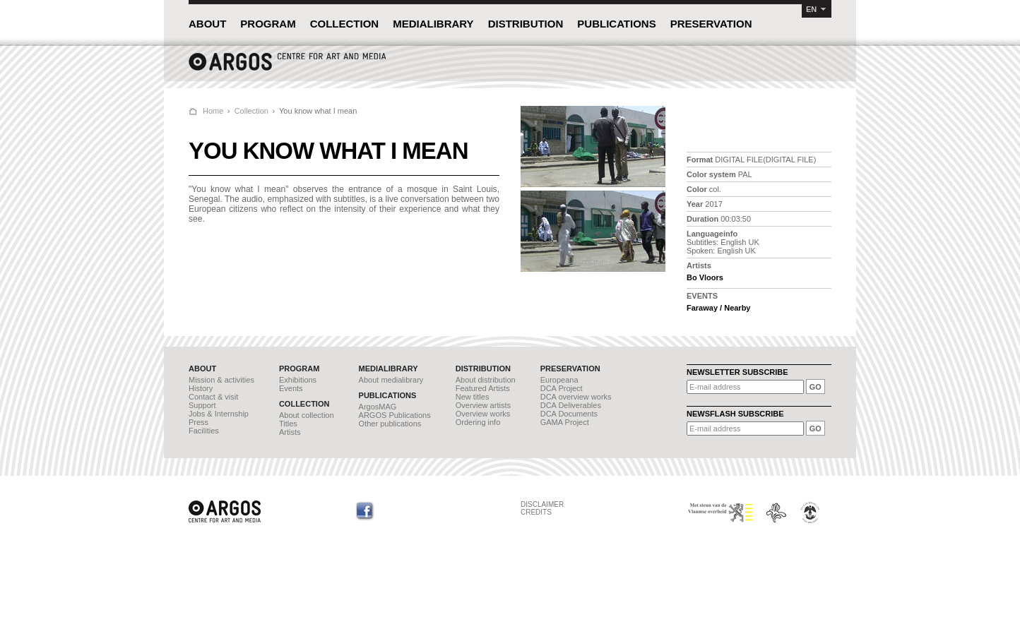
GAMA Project (564, 422)
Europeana (559, 380)
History (201, 388)
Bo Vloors (705, 277)
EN (811, 9)
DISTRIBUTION (526, 24)
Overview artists (483, 405)
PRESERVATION (711, 24)
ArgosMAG (378, 406)
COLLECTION (344, 24)
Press (198, 422)
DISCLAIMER (542, 504)
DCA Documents (569, 413)
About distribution (486, 380)
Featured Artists (483, 388)
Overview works (483, 413)
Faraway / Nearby (719, 308)
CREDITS (536, 512)
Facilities (204, 430)
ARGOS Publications (395, 415)
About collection (306, 415)
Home (213, 111)
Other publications (390, 423)
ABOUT (207, 24)
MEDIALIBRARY (433, 24)
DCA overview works (576, 397)
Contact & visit (213, 397)
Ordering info (478, 422)
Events (291, 388)
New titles (473, 397)
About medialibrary (391, 380)
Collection (251, 111)
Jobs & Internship (219, 413)
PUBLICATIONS (616, 24)
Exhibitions (297, 380)
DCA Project (561, 388)
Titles (288, 423)
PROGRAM (267, 24)
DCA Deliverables (570, 405)
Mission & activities (221, 380)
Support (202, 405)
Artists (290, 432)
